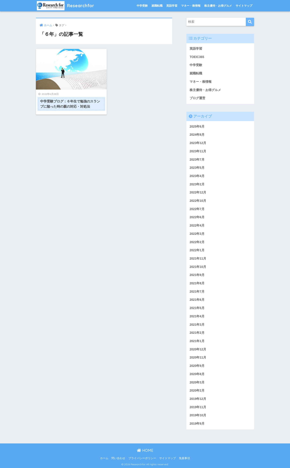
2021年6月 (197, 299)
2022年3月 (197, 234)
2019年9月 (197, 423)
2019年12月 (198, 399)
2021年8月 (197, 283)
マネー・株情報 (190, 5)
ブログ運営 (197, 98)
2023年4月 (197, 176)
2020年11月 (198, 357)
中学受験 (142, 5)
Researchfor (65, 5)
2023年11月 (198, 151)
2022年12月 (198, 192)
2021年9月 (197, 275)
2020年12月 (198, 349)
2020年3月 (197, 382)
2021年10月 (198, 267)
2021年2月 (197, 333)
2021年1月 (197, 341)
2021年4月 (197, 316)
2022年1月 (197, 250)
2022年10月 (198, 201)
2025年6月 (197, 126)
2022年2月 (197, 242)
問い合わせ (118, 458)
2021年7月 (197, 291)
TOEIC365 (197, 57)
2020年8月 (197, 374)
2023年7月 (197, 159)
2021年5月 (197, 308)
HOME (145, 450)
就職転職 (157, 5)
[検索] (250, 22)
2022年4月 (197, 225)
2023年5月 (197, 167)
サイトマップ (244, 5)
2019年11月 (198, 407)
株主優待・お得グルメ (218, 5)
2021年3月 (197, 324)
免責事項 (184, 458)
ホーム (104, 458)
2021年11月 (198, 258)
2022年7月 (197, 209)
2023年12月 (198, 143)
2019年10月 (198, 415)
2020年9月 (197, 366)
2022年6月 (197, 217)
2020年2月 (197, 390)
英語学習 (171, 5)
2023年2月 (197, 184)
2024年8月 (197, 134)
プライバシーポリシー (142, 458)
